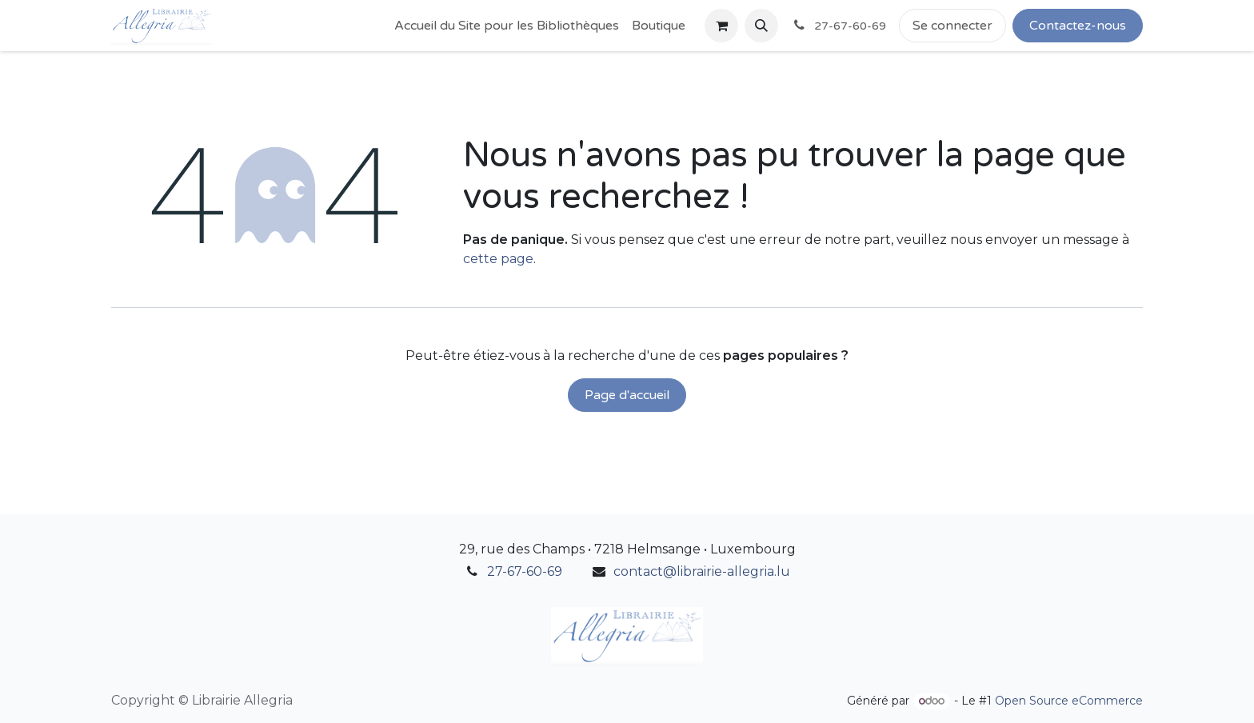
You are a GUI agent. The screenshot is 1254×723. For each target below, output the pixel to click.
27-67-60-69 (524, 571)
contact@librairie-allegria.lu (701, 571)
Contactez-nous (1077, 26)
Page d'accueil (627, 395)
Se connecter (952, 26)
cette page (498, 258)
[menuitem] (506, 26)
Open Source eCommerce (1069, 700)
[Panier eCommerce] (721, 25)
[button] (761, 25)
